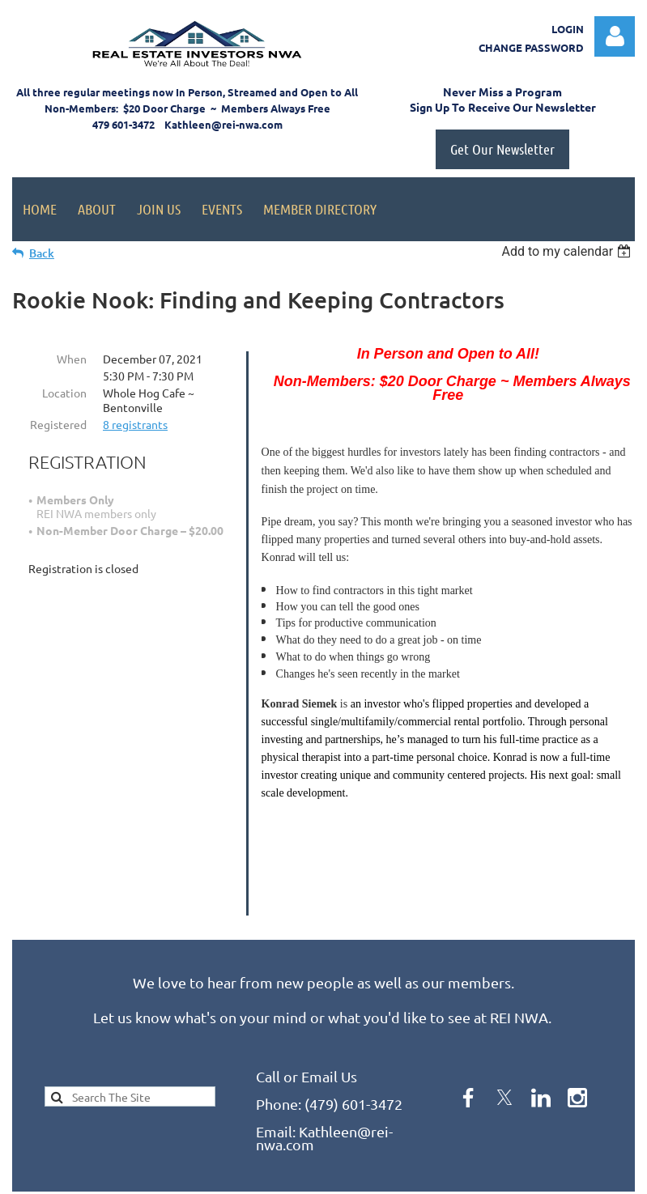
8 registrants (135, 424)
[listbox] (568, 251)
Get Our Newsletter (502, 149)
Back (41, 253)
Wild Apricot (441, 1174)
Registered (58, 424)
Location (64, 392)
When (72, 358)
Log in (614, 36)
